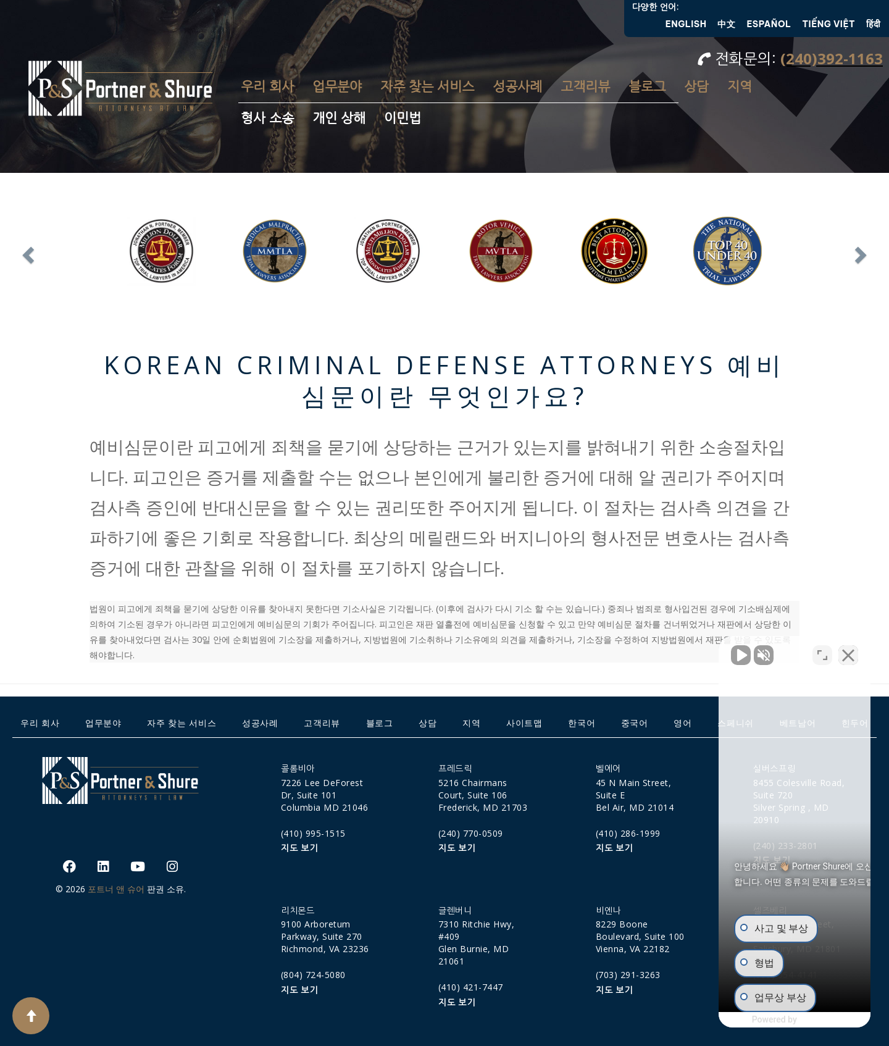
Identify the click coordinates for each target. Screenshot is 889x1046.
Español (768, 24)
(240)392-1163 (831, 58)
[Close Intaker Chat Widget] (848, 651)
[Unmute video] (670, 651)
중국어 (634, 723)
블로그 (647, 86)
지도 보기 (299, 848)
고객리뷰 (585, 86)
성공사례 (517, 86)
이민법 (402, 118)
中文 (726, 24)
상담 (696, 86)
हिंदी (873, 24)
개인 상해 (338, 118)
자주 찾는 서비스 (427, 86)
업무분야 (337, 86)
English (686, 24)
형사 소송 (267, 118)
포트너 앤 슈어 (116, 889)
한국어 (581, 723)
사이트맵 (524, 723)
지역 (739, 86)
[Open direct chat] (822, 651)
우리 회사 (267, 86)
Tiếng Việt (829, 24)
